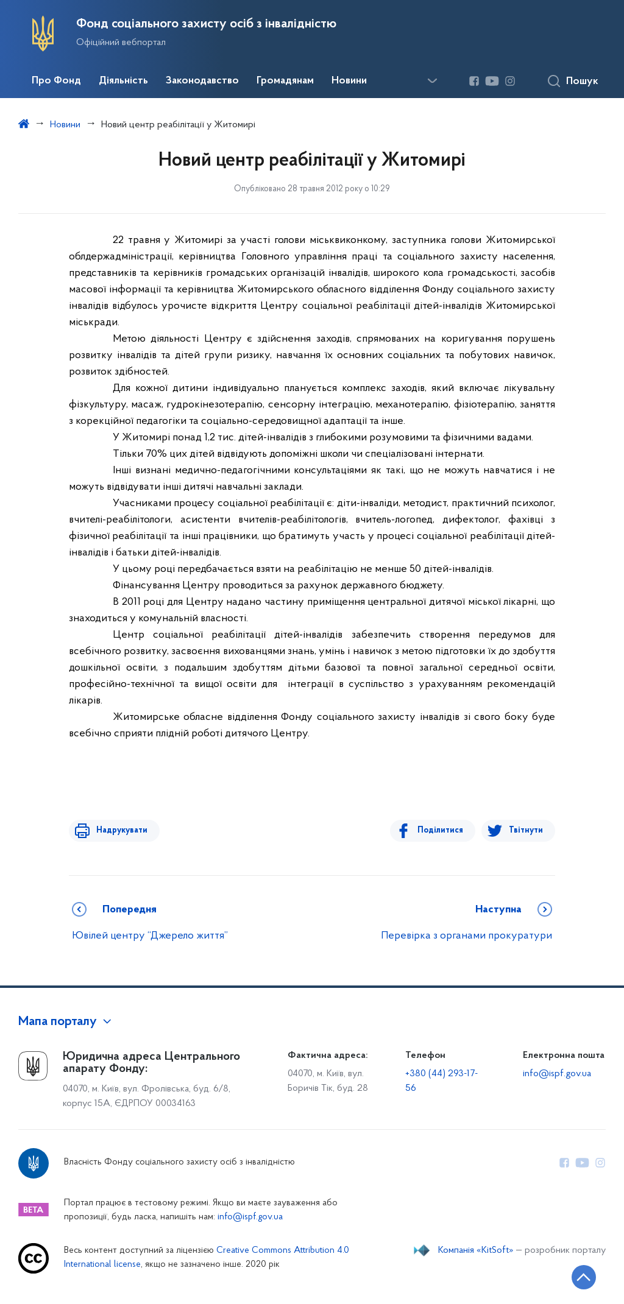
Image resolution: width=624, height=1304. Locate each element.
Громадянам (285, 81)
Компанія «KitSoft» (476, 1250)
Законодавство (202, 81)
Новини (349, 81)
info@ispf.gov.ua (557, 1074)
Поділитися (443, 830)
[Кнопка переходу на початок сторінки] (578, 1276)
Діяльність (123, 81)
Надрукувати (118, 830)
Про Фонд (56, 81)
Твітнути (526, 830)
